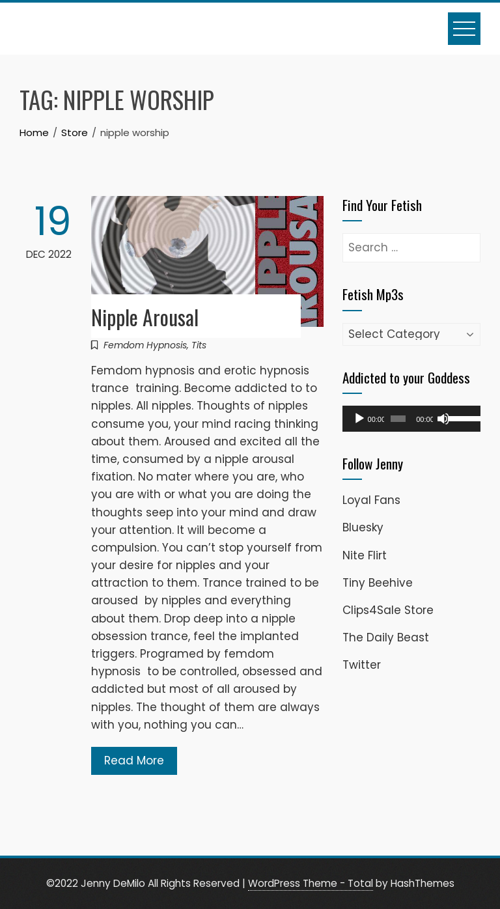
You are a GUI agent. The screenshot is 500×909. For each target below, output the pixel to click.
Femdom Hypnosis (145, 345)
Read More (134, 760)
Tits (198, 345)
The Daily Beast (385, 637)
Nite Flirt (364, 555)
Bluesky (362, 527)
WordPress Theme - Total (310, 883)
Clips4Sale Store (388, 610)
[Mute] (443, 418)
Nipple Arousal (145, 316)
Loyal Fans (371, 500)
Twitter (361, 665)
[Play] (359, 418)
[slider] (398, 418)
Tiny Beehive (377, 583)
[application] (411, 419)
